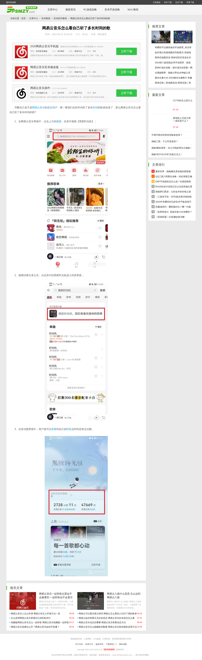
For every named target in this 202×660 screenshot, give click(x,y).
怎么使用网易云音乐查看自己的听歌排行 (31, 618)
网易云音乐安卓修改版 (44, 67)
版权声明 (99, 644)
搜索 (58, 121)
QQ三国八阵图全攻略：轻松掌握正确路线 (172, 177)
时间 (95, 107)
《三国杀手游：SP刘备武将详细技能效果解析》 (172, 197)
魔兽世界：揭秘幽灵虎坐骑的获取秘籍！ (171, 172)
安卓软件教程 (60, 18)
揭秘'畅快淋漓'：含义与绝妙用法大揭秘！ (172, 148)
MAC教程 (133, 9)
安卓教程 (46, 18)
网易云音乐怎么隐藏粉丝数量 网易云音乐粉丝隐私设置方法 (108, 627)
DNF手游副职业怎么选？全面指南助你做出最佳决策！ (171, 182)
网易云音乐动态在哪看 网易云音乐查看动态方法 (102, 622)
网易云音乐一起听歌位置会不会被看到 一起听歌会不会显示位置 (56, 597)
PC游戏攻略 (90, 9)
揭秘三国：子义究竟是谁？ (165, 141)
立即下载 (126, 51)
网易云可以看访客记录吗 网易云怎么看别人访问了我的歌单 (108, 613)
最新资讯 (70, 9)
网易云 (36, 107)
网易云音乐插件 (40, 88)
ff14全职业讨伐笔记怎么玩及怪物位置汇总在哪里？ (172, 187)
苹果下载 (190, 2)
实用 (52, 107)
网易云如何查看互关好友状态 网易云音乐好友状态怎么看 (107, 618)
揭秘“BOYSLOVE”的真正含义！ (167, 154)
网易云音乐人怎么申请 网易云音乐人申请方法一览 (35, 613)
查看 (53, 429)
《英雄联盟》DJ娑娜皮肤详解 (168, 216)
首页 (23, 18)
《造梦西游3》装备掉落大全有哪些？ (172, 211)
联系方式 (89, 644)
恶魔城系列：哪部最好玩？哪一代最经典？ (171, 207)
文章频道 (156, 2)
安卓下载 (179, 2)
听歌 (68, 429)
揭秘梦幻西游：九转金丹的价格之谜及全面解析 (171, 192)
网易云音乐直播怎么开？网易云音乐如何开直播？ (35, 627)
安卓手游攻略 (112, 9)
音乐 (42, 107)
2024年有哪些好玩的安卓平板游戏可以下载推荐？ (171, 202)
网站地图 (123, 644)
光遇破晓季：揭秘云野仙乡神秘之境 (172, 72)
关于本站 (79, 644)
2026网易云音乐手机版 (44, 46)
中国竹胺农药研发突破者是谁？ (167, 135)
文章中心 (53, 9)
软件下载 (168, 2)
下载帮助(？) (111, 644)
